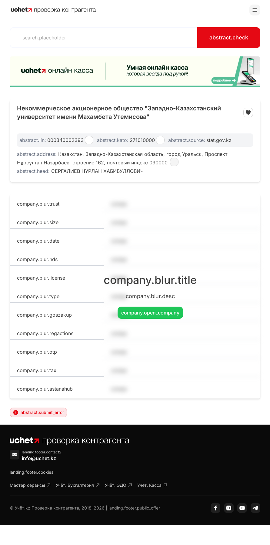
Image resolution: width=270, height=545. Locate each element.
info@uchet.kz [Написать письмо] (39, 458)
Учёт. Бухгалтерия (78, 485)
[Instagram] (229, 508)
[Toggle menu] (254, 10)
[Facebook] (215, 508)
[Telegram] (255, 508)
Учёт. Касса (152, 485)
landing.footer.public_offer (134, 507)
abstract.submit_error (38, 412)
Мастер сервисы (30, 485)
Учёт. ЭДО (118, 485)
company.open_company (150, 313)
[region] (135, 71)
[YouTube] (242, 508)
